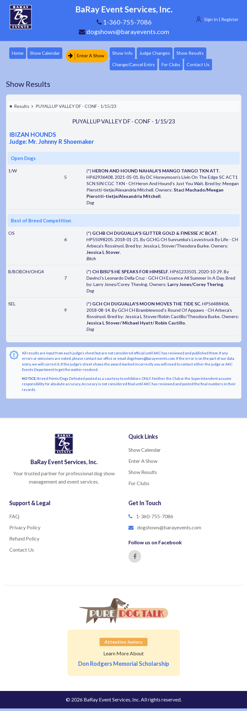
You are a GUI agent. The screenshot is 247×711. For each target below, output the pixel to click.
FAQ (14, 519)
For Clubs (178, 66)
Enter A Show (89, 54)
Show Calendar (48, 53)
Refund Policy (24, 541)
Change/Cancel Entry (138, 66)
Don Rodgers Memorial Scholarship (123, 666)
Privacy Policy (24, 530)
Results (19, 108)
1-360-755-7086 (154, 519)
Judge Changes (162, 53)
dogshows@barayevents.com (124, 31)
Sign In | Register (221, 19)
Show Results (200, 53)
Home (18, 53)
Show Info (127, 53)
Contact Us (207, 66)
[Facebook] (134, 559)
